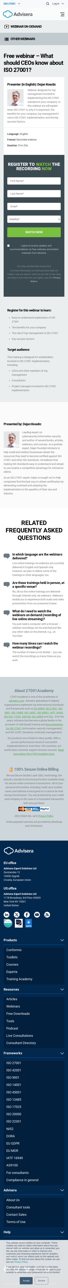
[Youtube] (37, 915)
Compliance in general (22, 1180)
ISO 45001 (43, 712)
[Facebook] (27, 915)
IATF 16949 (56, 712)
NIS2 (9, 1129)
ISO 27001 (51, 708)
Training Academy (19, 979)
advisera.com (16, 700)
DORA (10, 1136)
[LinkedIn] (6, 915)
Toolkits (12, 957)
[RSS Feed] (47, 915)
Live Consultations (19, 1036)
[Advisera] (13, 14)
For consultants (17, 1173)
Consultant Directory (21, 1043)
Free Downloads (18, 1014)
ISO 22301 (13, 1121)
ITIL (51, 716)
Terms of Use (16, 1222)
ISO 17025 (13, 1107)
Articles (11, 999)
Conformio (14, 950)
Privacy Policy (20, 1262)
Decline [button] (41, 1280)
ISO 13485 (17, 712)
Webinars (13, 1006)
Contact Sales (16, 1214)
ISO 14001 (30, 712)
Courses (12, 964)
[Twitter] (17, 915)
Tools (10, 1021)
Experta (11, 972)
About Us (13, 1200)
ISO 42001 (13, 1070)
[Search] (48, 3)
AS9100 (26, 716)
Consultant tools (18, 1207)
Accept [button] (26, 1280)
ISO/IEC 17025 (12, 716)
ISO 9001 (12, 1077)
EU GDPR (39, 708)
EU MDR (12, 1151)
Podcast (12, 1028)
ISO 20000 (38, 716)
